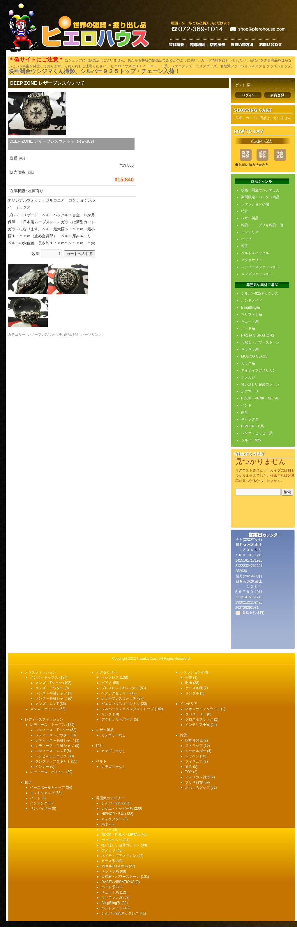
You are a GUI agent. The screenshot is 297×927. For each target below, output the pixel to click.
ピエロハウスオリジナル (120, 704)
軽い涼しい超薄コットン (260, 384)
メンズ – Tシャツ (48, 683)
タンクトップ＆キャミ (52, 761)
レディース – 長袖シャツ (54, 740)
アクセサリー (251, 260)
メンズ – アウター (49, 688)
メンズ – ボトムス (44, 709)
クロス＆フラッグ (199, 719)
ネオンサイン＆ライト (202, 709)
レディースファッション (260, 267)
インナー (42, 767)
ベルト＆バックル (255, 253)
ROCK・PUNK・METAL (260, 398)
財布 (188, 683)
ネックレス (110, 677)
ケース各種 (194, 688)
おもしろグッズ (197, 788)
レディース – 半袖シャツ (54, 746)
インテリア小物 (197, 725)
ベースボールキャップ (47, 788)
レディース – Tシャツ (52, 730)
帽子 (244, 246)
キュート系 (250, 321)
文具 (188, 767)
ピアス (106, 683)
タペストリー (195, 714)
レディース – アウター (52, 735)
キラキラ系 (250, 349)
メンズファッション (257, 274)
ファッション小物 (255, 204)
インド (246, 405)
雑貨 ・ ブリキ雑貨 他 (262, 225)
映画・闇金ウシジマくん (260, 190)
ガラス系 (248, 363)
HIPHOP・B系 (252, 426)
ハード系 (248, 328)
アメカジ (248, 377)
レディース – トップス (47, 725)
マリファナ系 (251, 314)
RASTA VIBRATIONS (257, 335)
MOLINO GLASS (254, 356)
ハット (35, 798)
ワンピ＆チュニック (51, 756)
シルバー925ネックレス (259, 293)
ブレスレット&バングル (120, 688)
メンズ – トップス (44, 677)
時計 (76, 334)
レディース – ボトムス (47, 772)
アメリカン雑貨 (197, 777)
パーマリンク (91, 334)
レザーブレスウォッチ (44, 334)
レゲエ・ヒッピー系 (257, 433)
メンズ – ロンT (47, 704)
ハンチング (38, 803)
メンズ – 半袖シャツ (51, 693)
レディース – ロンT (50, 751)
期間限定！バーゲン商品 (260, 197)
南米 (244, 412)
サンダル (192, 693)
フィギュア (194, 761)
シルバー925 (251, 440)
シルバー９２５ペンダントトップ (127, 709)
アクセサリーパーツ (117, 719)
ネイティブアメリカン (258, 370)
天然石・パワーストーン (260, 342)
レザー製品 (250, 218)
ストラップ (194, 746)
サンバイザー (40, 808)
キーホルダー (195, 751)
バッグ (246, 239)
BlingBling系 (250, 307)
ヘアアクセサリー (115, 693)
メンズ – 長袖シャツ (51, 698)
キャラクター (251, 419)
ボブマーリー (251, 391)
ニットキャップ (42, 793)
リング (106, 714)
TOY (188, 772)
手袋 (188, 677)
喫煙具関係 (194, 740)
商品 (67, 334)
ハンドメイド (251, 300)
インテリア (250, 232)
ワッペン (192, 756)
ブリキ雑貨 (194, 782)
